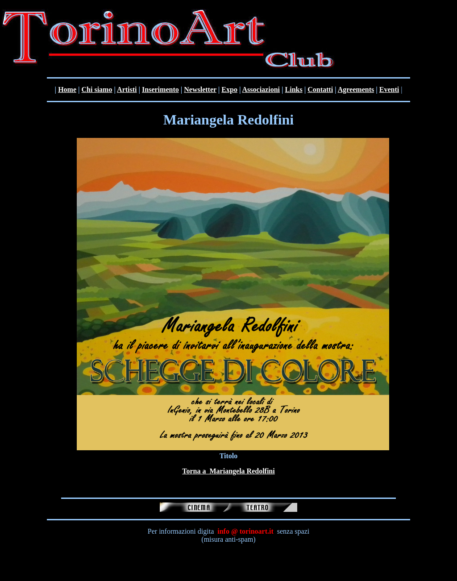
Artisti (127, 89)
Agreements (356, 89)
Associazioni (261, 89)
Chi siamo (97, 89)
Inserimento (160, 89)
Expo (229, 89)
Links (294, 89)
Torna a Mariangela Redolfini (228, 471)
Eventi (389, 89)
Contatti (320, 89)
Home (67, 89)
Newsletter (200, 89)
